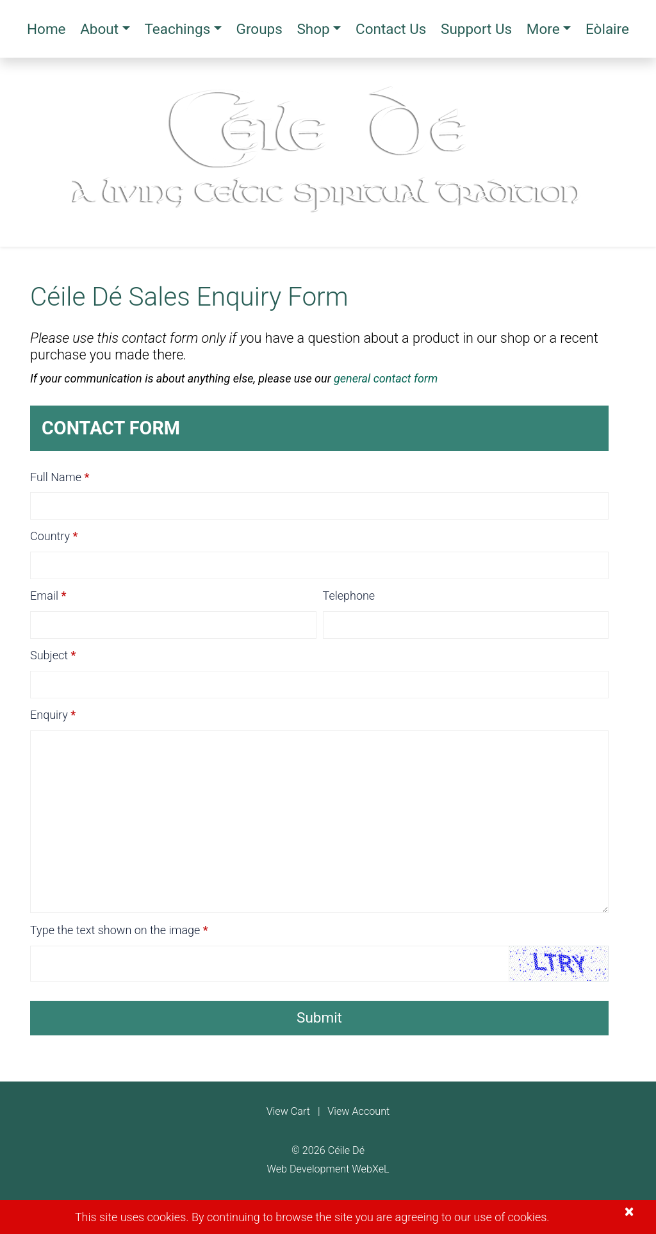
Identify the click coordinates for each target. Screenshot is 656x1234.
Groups (259, 29)
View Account (358, 1111)
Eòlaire (607, 29)
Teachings (177, 29)
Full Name (55, 477)
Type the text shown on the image (115, 930)
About (99, 29)
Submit (319, 1017)
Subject (49, 655)
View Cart (288, 1111)
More (543, 29)
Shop (313, 29)
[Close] (629, 1212)
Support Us (476, 29)
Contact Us (391, 29)
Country (50, 536)
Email (44, 595)
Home (46, 29)
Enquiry (49, 714)
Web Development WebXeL (327, 1169)
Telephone (349, 595)
